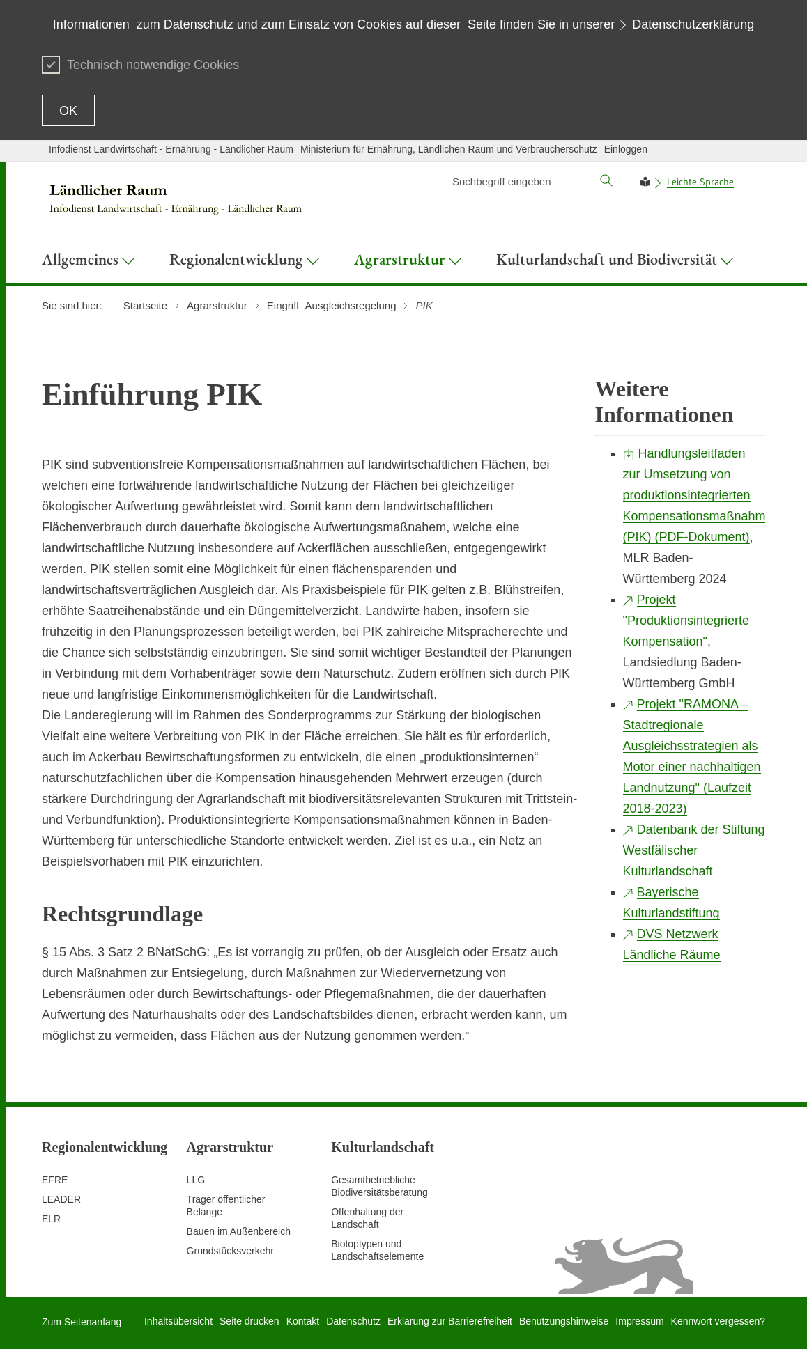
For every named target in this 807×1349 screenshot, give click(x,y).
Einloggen (625, 149)
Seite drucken (249, 1321)
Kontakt (302, 1321)
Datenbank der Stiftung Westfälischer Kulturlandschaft (694, 850)
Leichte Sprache (700, 182)
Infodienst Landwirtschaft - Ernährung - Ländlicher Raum (171, 149)
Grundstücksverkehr (230, 1250)
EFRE (55, 1179)
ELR (51, 1218)
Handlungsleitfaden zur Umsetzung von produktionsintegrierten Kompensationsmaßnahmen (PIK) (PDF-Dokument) (701, 495)
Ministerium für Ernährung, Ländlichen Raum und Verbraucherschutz (448, 149)
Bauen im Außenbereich (239, 1231)
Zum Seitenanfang (81, 1321)
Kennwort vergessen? (718, 1321)
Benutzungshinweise (563, 1321)
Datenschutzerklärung (693, 24)
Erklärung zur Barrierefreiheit (449, 1321)
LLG (196, 1179)
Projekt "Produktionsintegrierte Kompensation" (686, 620)
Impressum (639, 1321)
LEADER (61, 1199)
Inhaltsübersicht (178, 1321)
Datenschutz (353, 1321)
